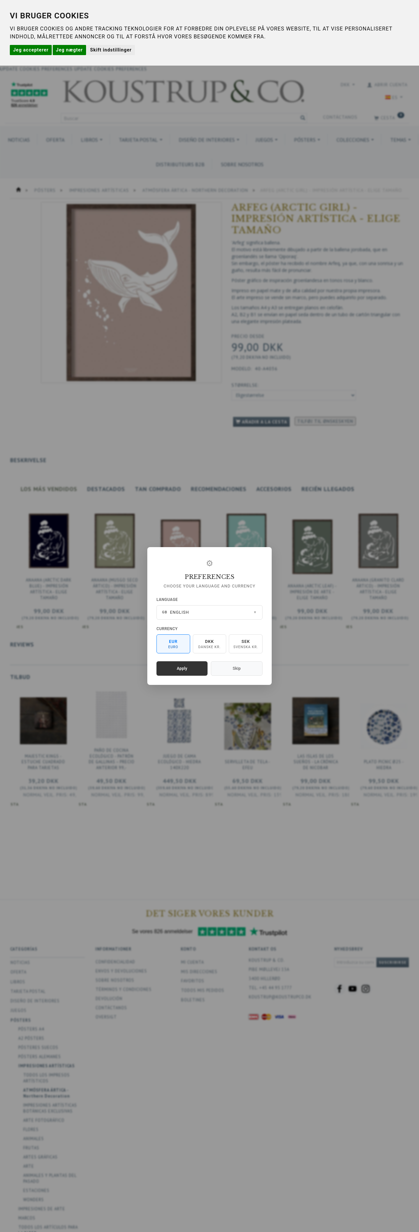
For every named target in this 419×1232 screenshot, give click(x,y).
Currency (167, 628)
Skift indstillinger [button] (111, 49)
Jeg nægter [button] (69, 49)
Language (167, 599)
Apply (182, 668)
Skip (237, 668)
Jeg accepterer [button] (30, 49)
